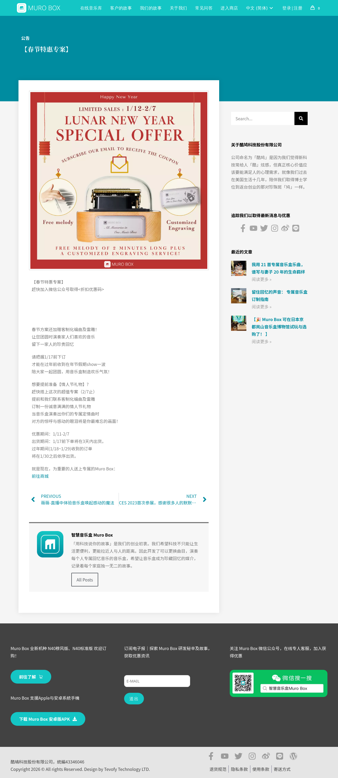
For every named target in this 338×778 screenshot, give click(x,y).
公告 (25, 38)
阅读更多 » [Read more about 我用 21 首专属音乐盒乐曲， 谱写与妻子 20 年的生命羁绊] (261, 279)
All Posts (85, 579)
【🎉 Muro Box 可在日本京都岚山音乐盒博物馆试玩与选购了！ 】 (279, 326)
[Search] (301, 118)
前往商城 (40, 476)
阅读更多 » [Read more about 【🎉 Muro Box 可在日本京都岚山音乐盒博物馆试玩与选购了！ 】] (261, 341)
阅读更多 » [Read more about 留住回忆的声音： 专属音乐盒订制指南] (261, 306)
